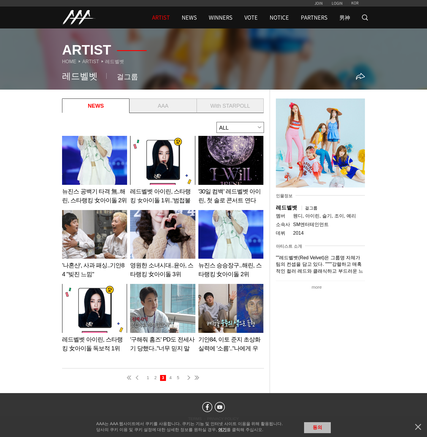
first (129, 377)
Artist (90, 61)
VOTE (251, 17)
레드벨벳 (114, 61)
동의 (317, 427)
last (196, 377)
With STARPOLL (230, 106)
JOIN (318, 3)
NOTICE (279, 17)
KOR (355, 3)
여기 (222, 429)
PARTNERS (314, 17)
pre (138, 377)
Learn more (94, 172)
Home (69, 61)
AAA (163, 106)
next (187, 377)
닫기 (418, 427)
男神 (344, 17)
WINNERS (221, 17)
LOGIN (337, 3)
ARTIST (161, 17)
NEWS (189, 17)
